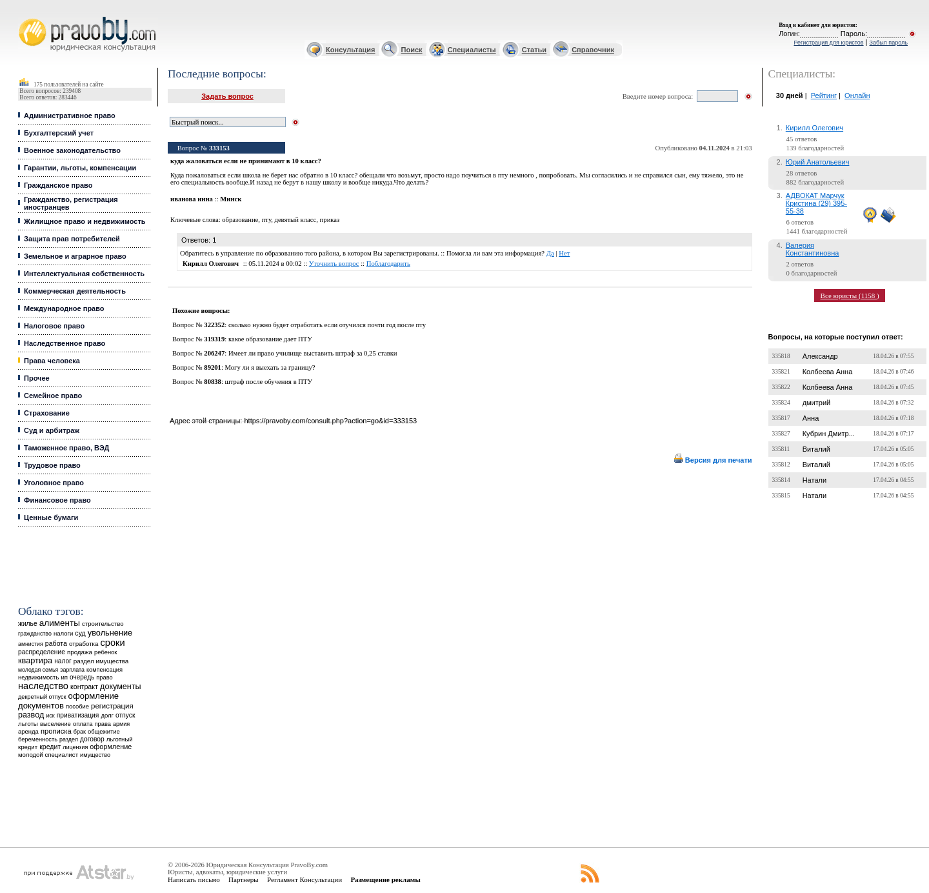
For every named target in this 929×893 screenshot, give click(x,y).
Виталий (816, 449)
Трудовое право (52, 465)
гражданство (35, 633)
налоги (63, 633)
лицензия (75, 747)
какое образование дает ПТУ (270, 339)
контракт (84, 686)
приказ (330, 219)
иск (50, 715)
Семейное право (53, 395)
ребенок (105, 652)
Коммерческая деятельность (75, 291)
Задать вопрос (227, 96)
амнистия (30, 644)
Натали (814, 480)
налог (63, 661)
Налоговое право (54, 326)
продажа (79, 652)
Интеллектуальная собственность (84, 273)
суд (80, 633)
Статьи (534, 50)
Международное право (64, 308)
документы (120, 686)
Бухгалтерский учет (59, 133)
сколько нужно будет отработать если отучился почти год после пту (327, 324)
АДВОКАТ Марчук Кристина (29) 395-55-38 (816, 203)
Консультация (350, 50)
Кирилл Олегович (814, 128)
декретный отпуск (42, 697)
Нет (564, 253)
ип (64, 677)
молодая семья (38, 670)
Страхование (47, 413)
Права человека (52, 361)
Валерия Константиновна (812, 249)
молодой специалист (48, 754)
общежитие (104, 731)
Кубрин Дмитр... (829, 433)
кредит (50, 746)
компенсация (104, 670)
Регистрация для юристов (828, 42)
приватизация (78, 715)
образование (240, 219)
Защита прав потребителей (72, 239)
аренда (28, 731)
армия (121, 724)
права (103, 724)
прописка (56, 731)
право (104, 677)
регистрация (112, 706)
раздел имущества (101, 661)
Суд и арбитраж (51, 430)
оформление (111, 746)
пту (266, 219)
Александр (820, 356)
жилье (27, 623)
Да (550, 253)
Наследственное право (64, 343)
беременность (37, 739)
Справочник (593, 50)
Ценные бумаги (51, 517)
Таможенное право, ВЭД (66, 448)
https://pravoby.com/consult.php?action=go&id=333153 (330, 421)
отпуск (125, 715)
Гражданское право (58, 185)
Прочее (37, 378)
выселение (55, 723)
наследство (43, 686)
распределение (41, 652)
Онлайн (857, 95)
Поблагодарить (388, 263)
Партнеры (243, 879)
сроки (113, 642)
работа (56, 643)
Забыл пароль (889, 42)
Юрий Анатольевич (818, 162)
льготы (28, 723)
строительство (102, 623)
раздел (68, 739)
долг (107, 715)
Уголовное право (54, 483)
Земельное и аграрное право (75, 256)
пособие (77, 706)
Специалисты (472, 50)
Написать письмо (194, 879)
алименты (59, 623)
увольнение (110, 632)
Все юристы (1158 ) (850, 295)
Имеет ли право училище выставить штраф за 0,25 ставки (312, 353)
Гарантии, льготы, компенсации (80, 168)
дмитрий (817, 402)
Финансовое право (57, 500)
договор (92, 739)
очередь (82, 677)
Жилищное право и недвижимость (85, 221)
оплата (83, 723)
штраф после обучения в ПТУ (269, 381)
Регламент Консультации (304, 879)
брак (80, 731)
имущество (95, 755)
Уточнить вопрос (334, 263)
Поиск (412, 50)
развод (31, 714)
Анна (811, 418)
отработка (83, 643)
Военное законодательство (72, 150)
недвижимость (38, 677)
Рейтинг (824, 95)
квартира (35, 660)
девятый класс (295, 219)
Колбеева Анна (828, 372)
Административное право (69, 115)
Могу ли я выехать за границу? (270, 367)
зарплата (72, 670)
